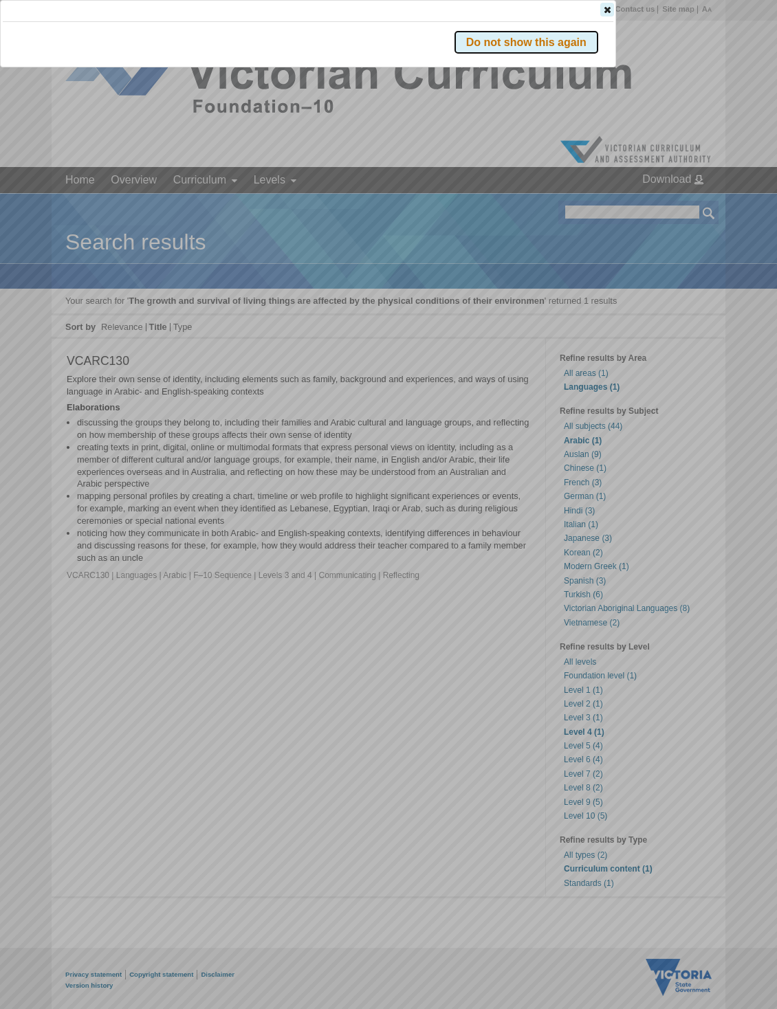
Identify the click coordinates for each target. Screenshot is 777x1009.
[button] (685, 205)
